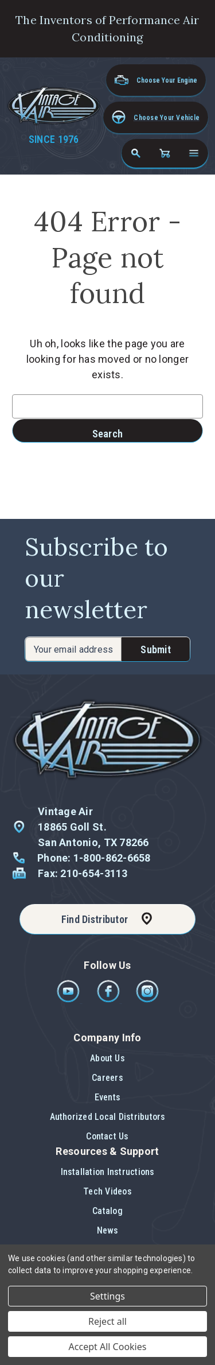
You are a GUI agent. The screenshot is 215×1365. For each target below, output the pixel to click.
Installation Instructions (108, 1171)
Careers (107, 1077)
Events (107, 1097)
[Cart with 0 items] (164, 153)
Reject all (107, 1321)
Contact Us (107, 1136)
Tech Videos (107, 1191)
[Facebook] (109, 999)
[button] (155, 117)
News (108, 1230)
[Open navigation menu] (193, 153)
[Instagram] (147, 999)
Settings (107, 1296)
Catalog (107, 1210)
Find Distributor (94, 919)
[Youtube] (69, 999)
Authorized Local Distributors (108, 1116)
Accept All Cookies (108, 1346)
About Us (107, 1058)
